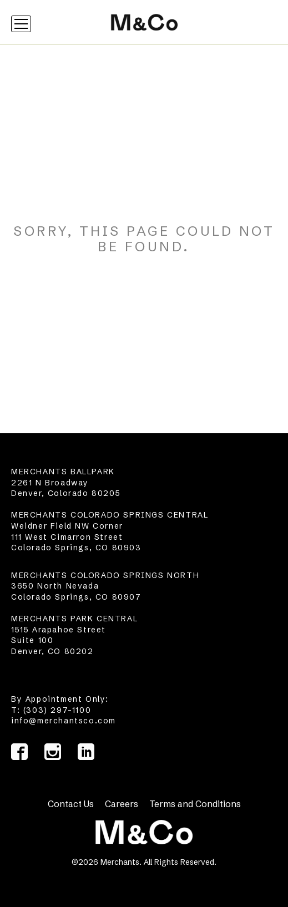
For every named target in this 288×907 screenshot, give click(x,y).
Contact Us (71, 803)
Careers (121, 803)
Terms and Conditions (195, 803)
